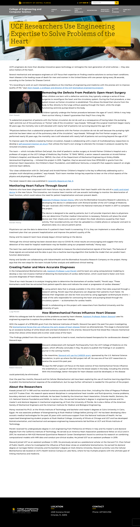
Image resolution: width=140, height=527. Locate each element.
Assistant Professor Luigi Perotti (62, 271)
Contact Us (127, 10)
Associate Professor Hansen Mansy (58, 200)
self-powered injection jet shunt (33, 144)
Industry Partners (105, 10)
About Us (54, 10)
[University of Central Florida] (35, 2)
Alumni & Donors (115, 10)
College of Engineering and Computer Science (25, 10)
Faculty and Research (79, 10)
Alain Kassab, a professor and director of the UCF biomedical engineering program (65, 88)
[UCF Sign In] (84, 3)
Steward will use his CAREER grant (75, 355)
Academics (66, 10)
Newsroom (92, 10)
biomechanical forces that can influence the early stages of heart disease (46, 327)
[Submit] (119, 2)
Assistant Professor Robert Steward (99, 317)
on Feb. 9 (60, 181)
